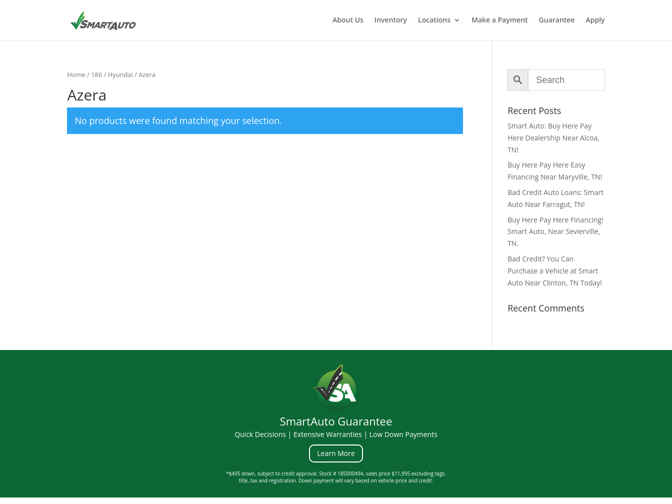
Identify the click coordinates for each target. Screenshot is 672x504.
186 (96, 74)
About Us (348, 20)
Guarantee (557, 20)
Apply (595, 20)
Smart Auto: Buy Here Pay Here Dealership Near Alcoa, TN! (554, 137)
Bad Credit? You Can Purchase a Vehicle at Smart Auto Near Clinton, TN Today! (555, 271)
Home (76, 74)
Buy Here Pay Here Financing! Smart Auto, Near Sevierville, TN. (556, 231)
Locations (434, 20)
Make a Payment (500, 20)
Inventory (390, 20)
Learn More (336, 453)
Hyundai (120, 74)
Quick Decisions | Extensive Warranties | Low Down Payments (336, 434)
